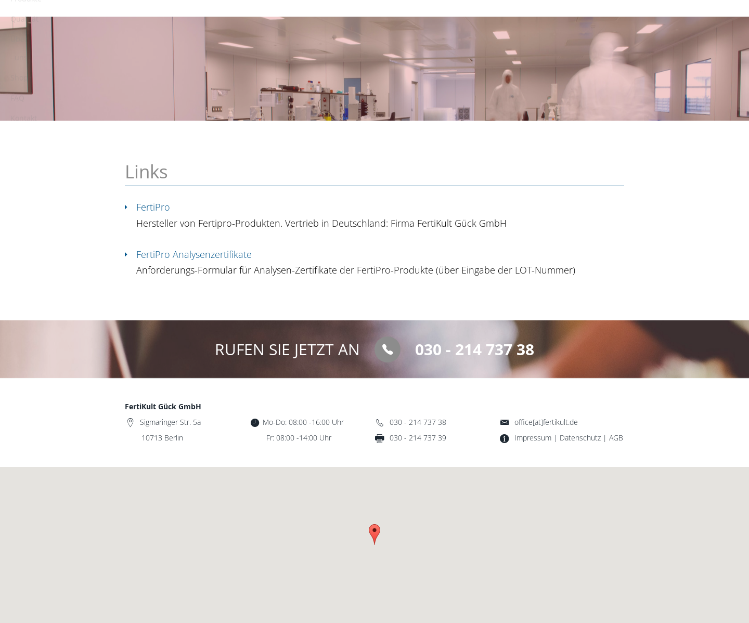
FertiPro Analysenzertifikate (194, 254)
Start (299, 21)
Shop (512, 21)
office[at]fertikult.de (546, 422)
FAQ (554, 21)
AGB (616, 438)
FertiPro (153, 207)
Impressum (532, 438)
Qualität (405, 21)
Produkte (349, 21)
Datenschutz (580, 438)
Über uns (461, 21)
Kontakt (600, 21)
